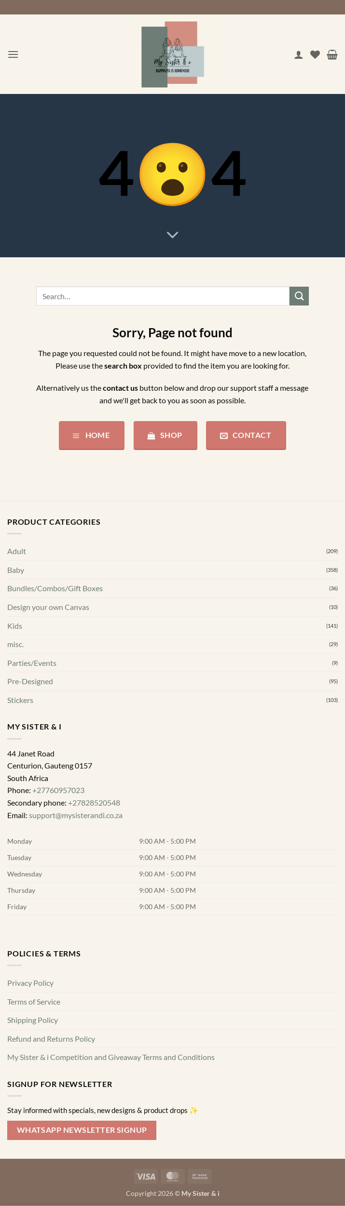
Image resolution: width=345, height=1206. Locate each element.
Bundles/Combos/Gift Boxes (55, 588)
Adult (16, 551)
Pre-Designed (30, 681)
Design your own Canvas (48, 606)
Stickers (20, 699)
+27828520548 (94, 802)
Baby (15, 569)
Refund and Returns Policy (51, 1038)
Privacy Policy (30, 982)
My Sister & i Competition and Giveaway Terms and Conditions (111, 1056)
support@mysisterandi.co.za (76, 815)
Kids (14, 625)
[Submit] (299, 296)
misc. (15, 644)
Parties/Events (31, 662)
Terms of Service (33, 1001)
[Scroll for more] (172, 235)
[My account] (299, 54)
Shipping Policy (32, 1019)
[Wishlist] (315, 54)
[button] (13, 54)
